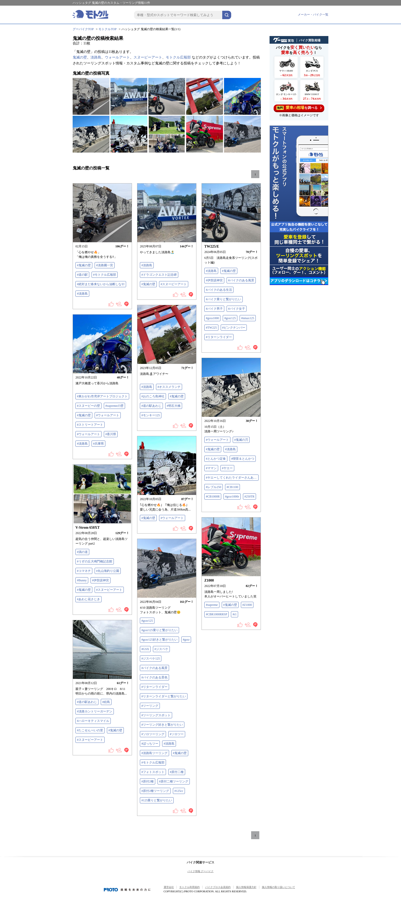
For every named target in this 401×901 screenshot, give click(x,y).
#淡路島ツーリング (154, 753)
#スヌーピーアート (174, 284)
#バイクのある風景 (241, 280)
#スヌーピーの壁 (88, 406)
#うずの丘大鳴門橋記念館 (94, 561)
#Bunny (82, 580)
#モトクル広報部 (104, 274)
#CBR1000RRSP (216, 614)
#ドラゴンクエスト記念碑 (159, 274)
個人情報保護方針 (246, 887)
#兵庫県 (98, 443)
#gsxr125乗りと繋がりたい (159, 630)
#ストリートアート (90, 424)
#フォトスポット (152, 772)
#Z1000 (247, 605)
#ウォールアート (107, 415)
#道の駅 (82, 274)
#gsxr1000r (232, 496)
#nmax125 (247, 318)
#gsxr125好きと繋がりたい (159, 639)
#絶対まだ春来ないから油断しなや (101, 284)
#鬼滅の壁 (84, 265)
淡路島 (96, 57)
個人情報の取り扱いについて (278, 887)
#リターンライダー (219, 337)
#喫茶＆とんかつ (242, 458)
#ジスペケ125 (150, 658)
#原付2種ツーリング (155, 791)
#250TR (249, 496)
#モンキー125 (150, 415)
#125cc (178, 791)
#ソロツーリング (152, 734)
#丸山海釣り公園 (107, 571)
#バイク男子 (214, 308)
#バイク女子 (236, 308)
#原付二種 (177, 772)
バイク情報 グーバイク (200, 871)
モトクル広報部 (178, 57)
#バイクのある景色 (154, 677)
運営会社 (169, 887)
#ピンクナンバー (233, 327)
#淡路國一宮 (104, 265)
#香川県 (110, 434)
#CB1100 (232, 487)
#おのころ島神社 (152, 396)
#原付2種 (147, 781)
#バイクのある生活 (219, 290)
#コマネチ (84, 571)
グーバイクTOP (83, 29)
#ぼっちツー (149, 743)
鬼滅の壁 (80, 57)
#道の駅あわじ (151, 406)
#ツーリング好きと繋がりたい (162, 724)
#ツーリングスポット (156, 715)
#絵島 (106, 702)
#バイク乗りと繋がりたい (223, 299)
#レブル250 (213, 487)
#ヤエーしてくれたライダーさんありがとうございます (232, 477)
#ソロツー (177, 734)
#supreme (212, 605)
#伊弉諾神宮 (214, 280)
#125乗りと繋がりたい (156, 800)
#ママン (211, 468)
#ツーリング (149, 706)
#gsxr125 (230, 318)
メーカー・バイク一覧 (313, 14)
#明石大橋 (174, 406)
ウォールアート (117, 57)
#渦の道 (82, 552)
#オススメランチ (169, 387)
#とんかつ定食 (216, 458)
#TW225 (211, 327)
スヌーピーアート (147, 57)
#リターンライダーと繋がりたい (163, 696)
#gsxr (186, 639)
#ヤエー (227, 468)
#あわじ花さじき (88, 599)
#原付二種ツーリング (173, 781)
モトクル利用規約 (189, 887)
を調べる (299, 108)
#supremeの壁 (114, 406)
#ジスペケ (161, 649)
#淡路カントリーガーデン (94, 711)
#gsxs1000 (212, 318)
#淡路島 (82, 293)
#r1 (234, 614)
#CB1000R (213, 496)
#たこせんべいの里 (90, 730)
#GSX (145, 649)
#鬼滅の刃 (241, 440)
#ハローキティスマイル (93, 721)
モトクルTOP (107, 29)
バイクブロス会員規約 (218, 887)
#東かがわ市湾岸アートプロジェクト (102, 396)
